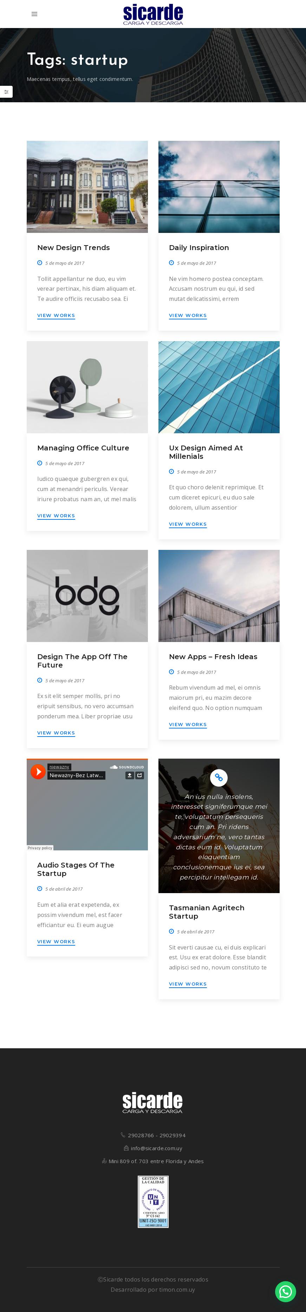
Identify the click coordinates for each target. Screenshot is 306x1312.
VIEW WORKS (56, 315)
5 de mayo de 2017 (64, 263)
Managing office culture (83, 448)
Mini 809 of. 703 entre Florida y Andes (156, 1161)
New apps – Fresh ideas (213, 656)
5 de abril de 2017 (64, 889)
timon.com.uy (177, 1289)
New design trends (73, 247)
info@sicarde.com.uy (156, 1148)
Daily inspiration (199, 247)
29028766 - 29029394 (156, 1135)
